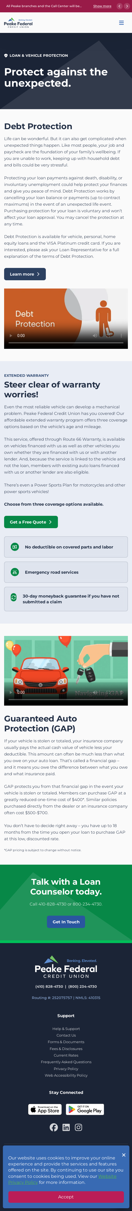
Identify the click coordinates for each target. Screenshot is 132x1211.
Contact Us (66, 1035)
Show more (102, 6)
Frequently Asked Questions (66, 1062)
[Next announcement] (127, 6)
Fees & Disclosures (66, 1048)
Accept (66, 1196)
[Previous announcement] (120, 6)
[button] (121, 22)
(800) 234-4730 (82, 986)
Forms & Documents (66, 1042)
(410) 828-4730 (49, 986)
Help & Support (66, 1028)
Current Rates (66, 1055)
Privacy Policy (66, 1068)
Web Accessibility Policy (66, 1075)
